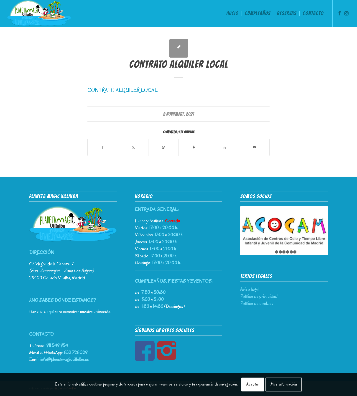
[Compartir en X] (133, 147)
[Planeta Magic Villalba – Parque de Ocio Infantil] (39, 13)
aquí (50, 311)
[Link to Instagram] (346, 13)
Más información (283, 384)
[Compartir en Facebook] (103, 147)
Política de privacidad (259, 296)
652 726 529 (75, 352)
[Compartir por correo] (254, 147)
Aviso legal (249, 289)
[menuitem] (232, 13)
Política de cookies (256, 303)
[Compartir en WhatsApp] (163, 147)
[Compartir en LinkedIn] (224, 147)
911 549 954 (57, 345)
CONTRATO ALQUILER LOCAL (122, 90)
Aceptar (252, 384)
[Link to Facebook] (339, 13)
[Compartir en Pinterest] (194, 147)
